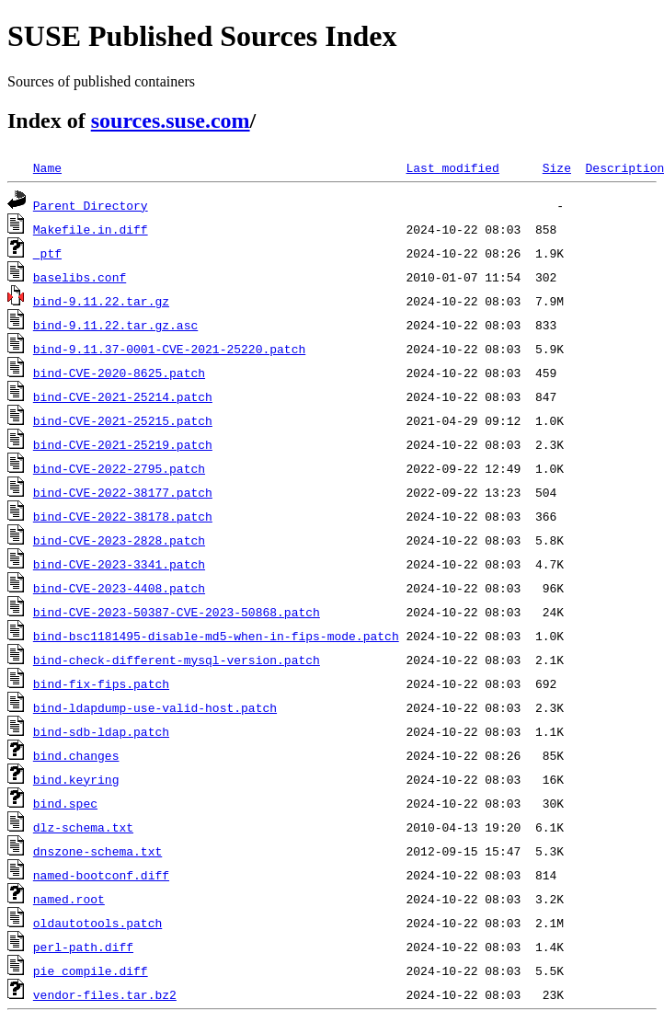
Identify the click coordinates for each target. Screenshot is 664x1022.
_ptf (47, 253)
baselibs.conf (79, 277)
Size (557, 167)
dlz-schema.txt (83, 827)
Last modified (452, 167)
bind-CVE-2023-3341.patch (119, 564)
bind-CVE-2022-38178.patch (122, 516)
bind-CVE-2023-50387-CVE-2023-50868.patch (176, 611)
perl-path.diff (83, 946)
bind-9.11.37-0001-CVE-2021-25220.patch (169, 348)
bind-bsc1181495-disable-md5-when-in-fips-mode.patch (216, 635)
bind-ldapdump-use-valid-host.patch (155, 707)
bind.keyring (76, 779)
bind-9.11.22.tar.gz (101, 301)
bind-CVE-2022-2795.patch (119, 468)
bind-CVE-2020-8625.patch (119, 372)
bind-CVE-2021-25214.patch (122, 396)
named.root (69, 898)
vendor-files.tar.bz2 (105, 994)
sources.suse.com (170, 120)
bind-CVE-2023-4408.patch (119, 588)
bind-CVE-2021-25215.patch (122, 420)
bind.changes (76, 755)
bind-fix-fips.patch (101, 683)
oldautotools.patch (97, 922)
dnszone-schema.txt (97, 851)
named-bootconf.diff (101, 875)
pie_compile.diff (90, 970)
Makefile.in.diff (90, 229)
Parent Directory (90, 205)
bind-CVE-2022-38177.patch (122, 492)
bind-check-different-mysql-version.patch (176, 659)
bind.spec (65, 803)
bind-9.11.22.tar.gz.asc (115, 324)
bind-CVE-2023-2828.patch (119, 540)
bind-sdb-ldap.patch (101, 731)
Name (47, 167)
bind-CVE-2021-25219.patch (122, 444)
